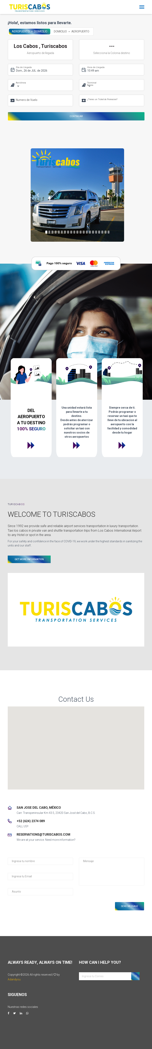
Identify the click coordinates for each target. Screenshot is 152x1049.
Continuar (76, 116)
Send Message (129, 906)
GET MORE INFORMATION (29, 559)
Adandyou (14, 979)
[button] (38, 195)
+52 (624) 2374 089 (31, 821)
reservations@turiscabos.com (43, 834)
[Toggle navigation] (141, 7)
